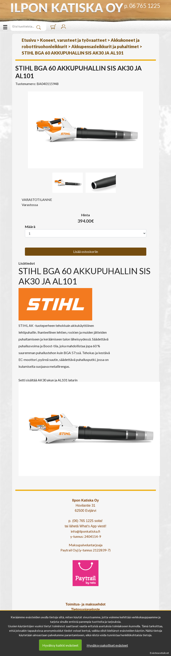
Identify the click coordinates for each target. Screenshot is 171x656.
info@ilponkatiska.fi (85, 531)
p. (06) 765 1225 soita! (85, 521)
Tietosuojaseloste (85, 609)
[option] (85, 129)
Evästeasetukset (159, 653)
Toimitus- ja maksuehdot (85, 604)
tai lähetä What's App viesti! (85, 526)
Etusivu (29, 40)
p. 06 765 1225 (142, 5)
